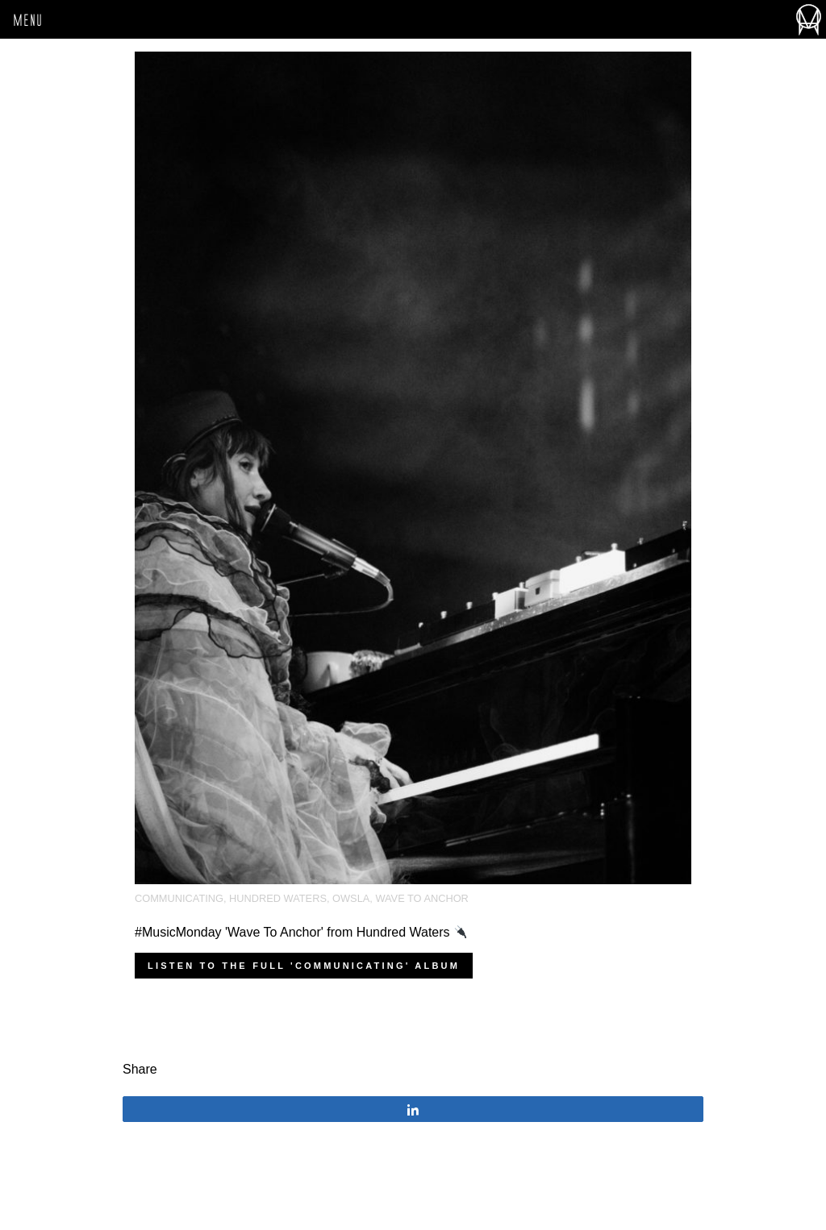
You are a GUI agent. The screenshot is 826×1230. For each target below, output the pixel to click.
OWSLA (350, 898)
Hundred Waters (278, 898)
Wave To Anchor (421, 898)
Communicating (179, 898)
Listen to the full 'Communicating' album (304, 965)
